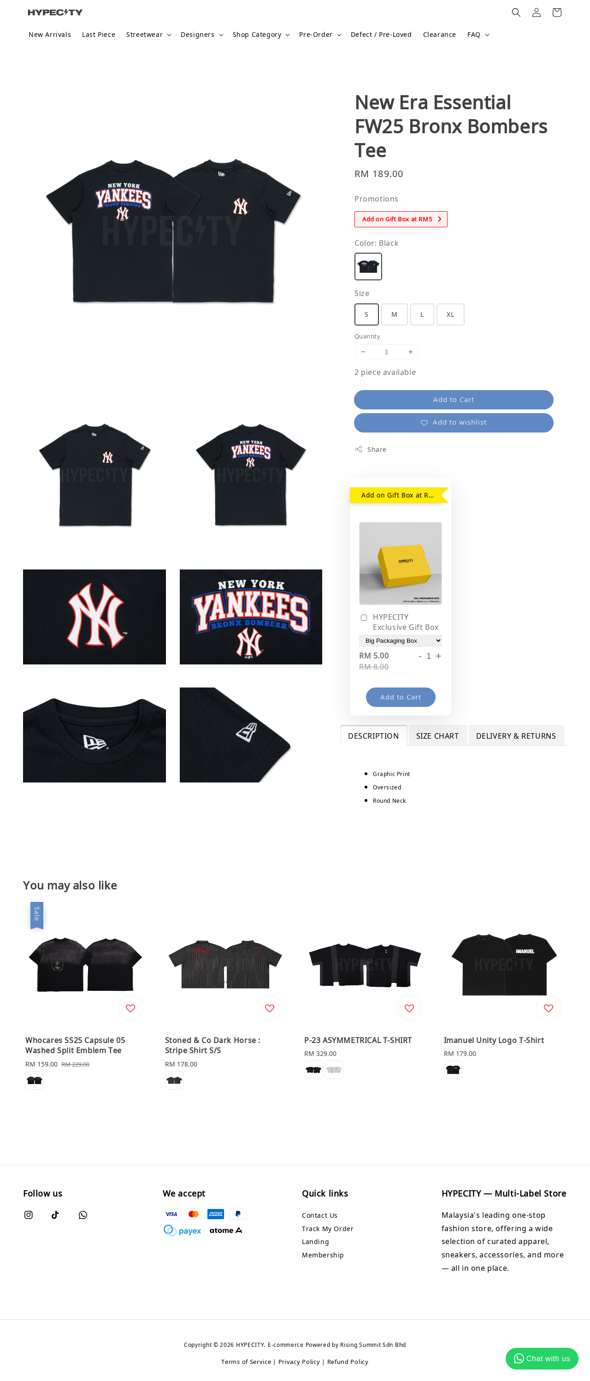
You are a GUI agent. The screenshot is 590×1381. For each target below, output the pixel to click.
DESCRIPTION (373, 736)
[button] (516, 12)
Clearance (439, 34)
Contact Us (320, 1215)
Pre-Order (315, 34)
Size (361, 293)
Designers (197, 34)
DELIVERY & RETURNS (516, 736)
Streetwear (144, 34)
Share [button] (370, 449)
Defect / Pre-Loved (381, 34)
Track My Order (328, 1228)
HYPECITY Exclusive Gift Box (399, 622)
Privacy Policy (299, 1361)
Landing (315, 1241)
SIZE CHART (437, 736)
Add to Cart (453, 399)
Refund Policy (348, 1361)
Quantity (367, 336)
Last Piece (98, 34)
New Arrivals (50, 34)
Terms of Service (246, 1361)
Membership (323, 1255)
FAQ (474, 34)
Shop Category (257, 34)
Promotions (376, 199)
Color (376, 243)
